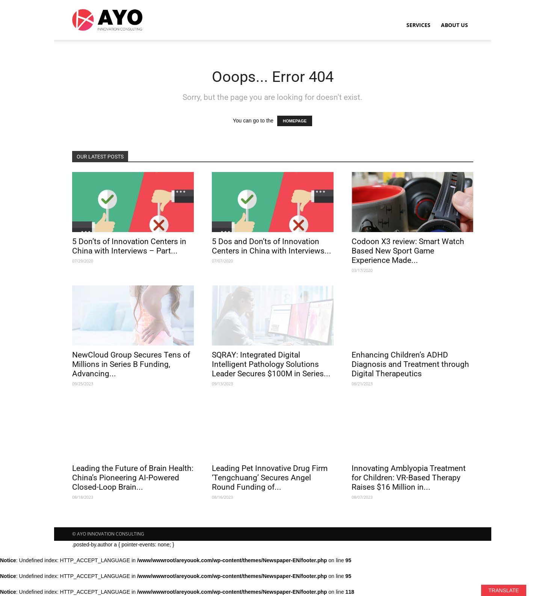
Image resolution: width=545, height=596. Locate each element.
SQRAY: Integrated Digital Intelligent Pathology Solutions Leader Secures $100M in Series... (271, 364)
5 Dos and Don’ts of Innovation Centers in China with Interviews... (271, 246)
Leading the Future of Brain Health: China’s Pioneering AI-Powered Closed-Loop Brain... (132, 478)
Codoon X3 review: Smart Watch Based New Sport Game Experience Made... (408, 251)
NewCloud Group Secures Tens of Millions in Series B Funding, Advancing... (131, 364)
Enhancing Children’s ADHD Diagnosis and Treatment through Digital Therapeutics (410, 364)
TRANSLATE (503, 590)
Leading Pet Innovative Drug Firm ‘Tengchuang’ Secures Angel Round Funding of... (270, 478)
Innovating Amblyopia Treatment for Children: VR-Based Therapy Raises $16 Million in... (409, 478)
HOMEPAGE (294, 121)
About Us (454, 25)
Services (418, 25)
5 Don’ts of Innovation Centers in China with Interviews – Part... (129, 246)
